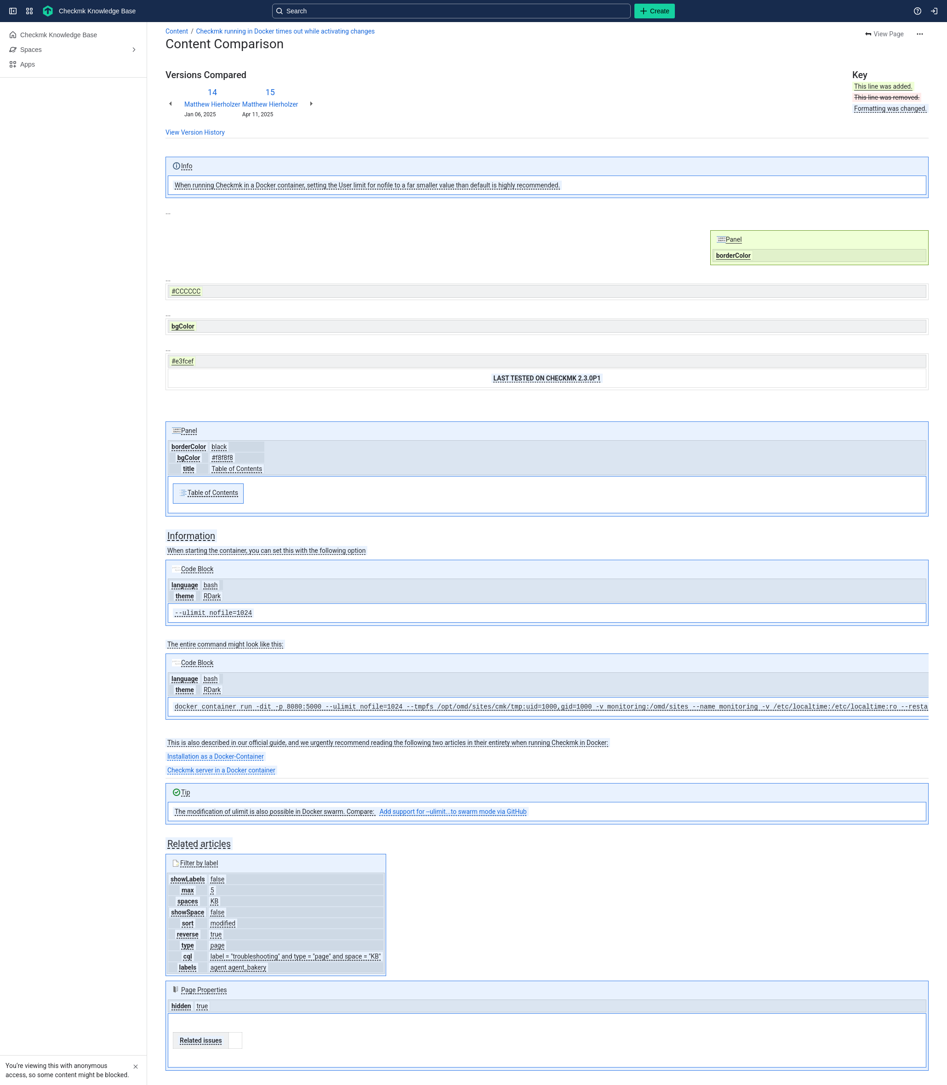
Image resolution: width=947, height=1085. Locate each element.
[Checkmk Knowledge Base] (47, 11)
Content (176, 31)
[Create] (654, 11)
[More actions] (920, 34)
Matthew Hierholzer (212, 104)
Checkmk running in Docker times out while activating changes (285, 31)
